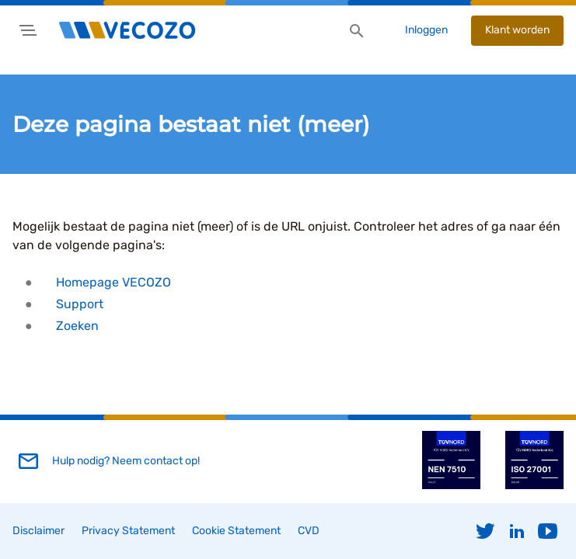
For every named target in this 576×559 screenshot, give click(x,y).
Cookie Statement (236, 530)
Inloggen (426, 29)
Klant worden (517, 29)
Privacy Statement (128, 530)
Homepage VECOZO (113, 282)
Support (79, 304)
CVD (308, 530)
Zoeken (77, 325)
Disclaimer (38, 530)
